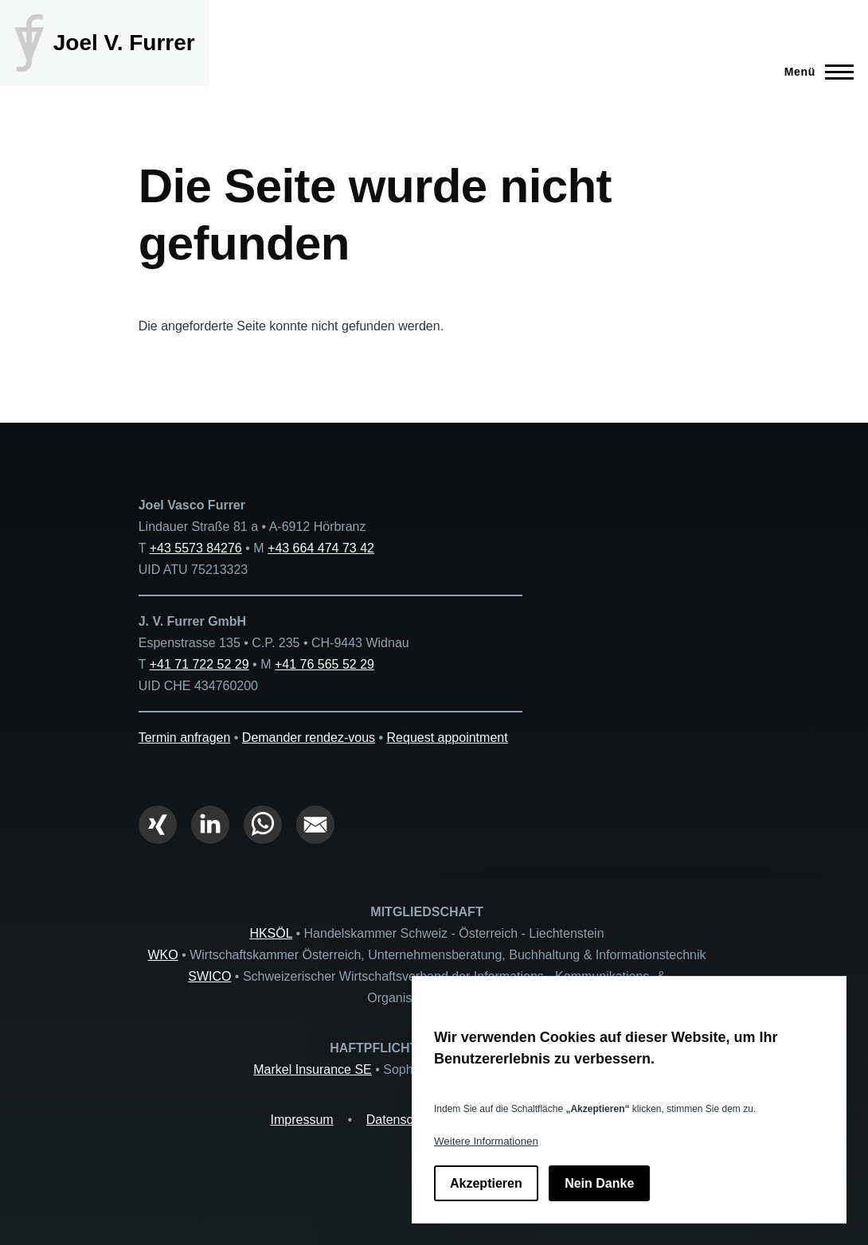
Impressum (302, 1119)
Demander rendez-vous (308, 737)
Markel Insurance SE (312, 1069)
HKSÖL (270, 933)
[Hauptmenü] (814, 71)
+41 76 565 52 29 (324, 664)
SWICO (209, 976)
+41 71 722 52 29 (199, 664)
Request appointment (447, 737)
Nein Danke (599, 1183)
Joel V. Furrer (124, 42)
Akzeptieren (486, 1183)
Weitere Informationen (486, 1141)
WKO (162, 955)
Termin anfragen (185, 737)
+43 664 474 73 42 (321, 548)
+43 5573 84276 (196, 548)
